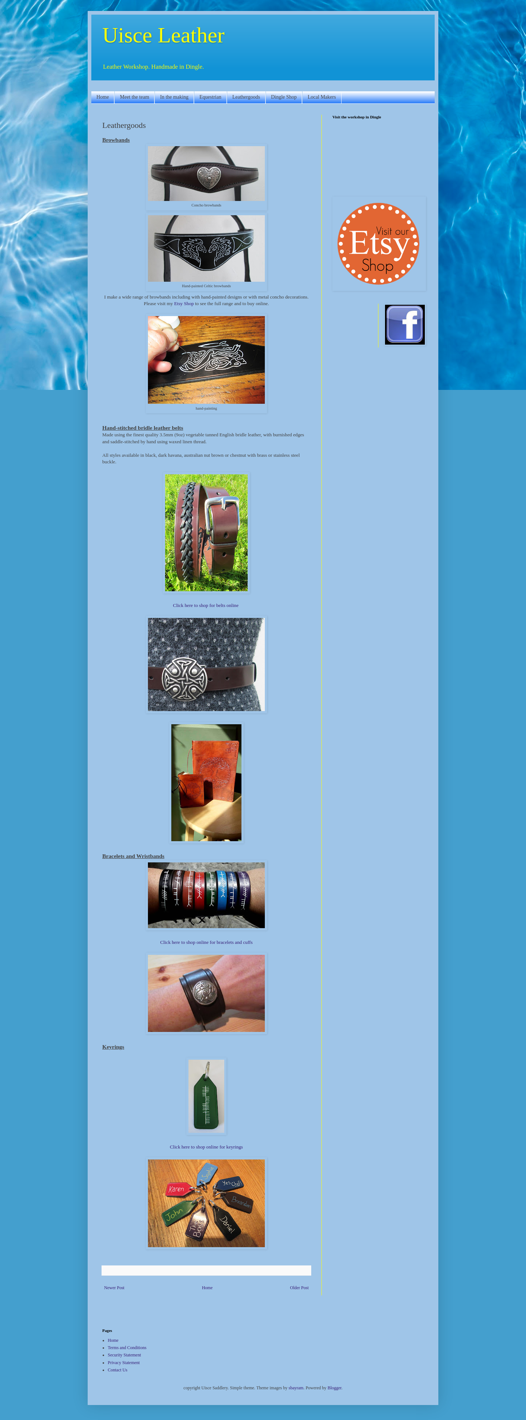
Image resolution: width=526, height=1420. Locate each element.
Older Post (299, 1287)
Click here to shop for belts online (206, 605)
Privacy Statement (124, 1362)
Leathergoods (246, 97)
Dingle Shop (284, 97)
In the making (174, 97)
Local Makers (322, 97)
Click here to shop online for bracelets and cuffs (206, 942)
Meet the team (134, 97)
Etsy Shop (184, 303)
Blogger (335, 1387)
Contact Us (117, 1369)
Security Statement (124, 1355)
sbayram (296, 1387)
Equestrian (210, 97)
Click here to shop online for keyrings (206, 1147)
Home (102, 97)
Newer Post (114, 1287)
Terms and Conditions (127, 1347)
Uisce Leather (163, 35)
